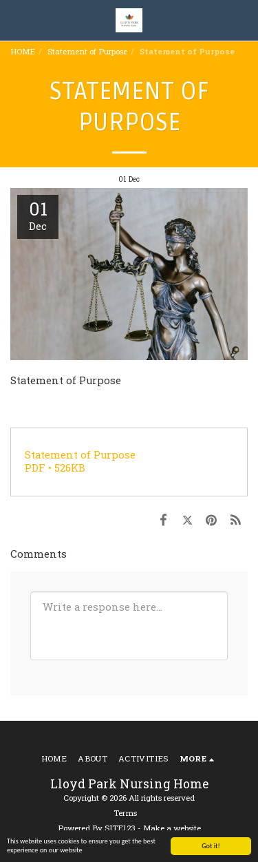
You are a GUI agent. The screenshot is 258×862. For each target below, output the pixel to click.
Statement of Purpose (87, 51)
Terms (125, 813)
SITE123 (120, 828)
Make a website (172, 828)
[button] (15, 20)
